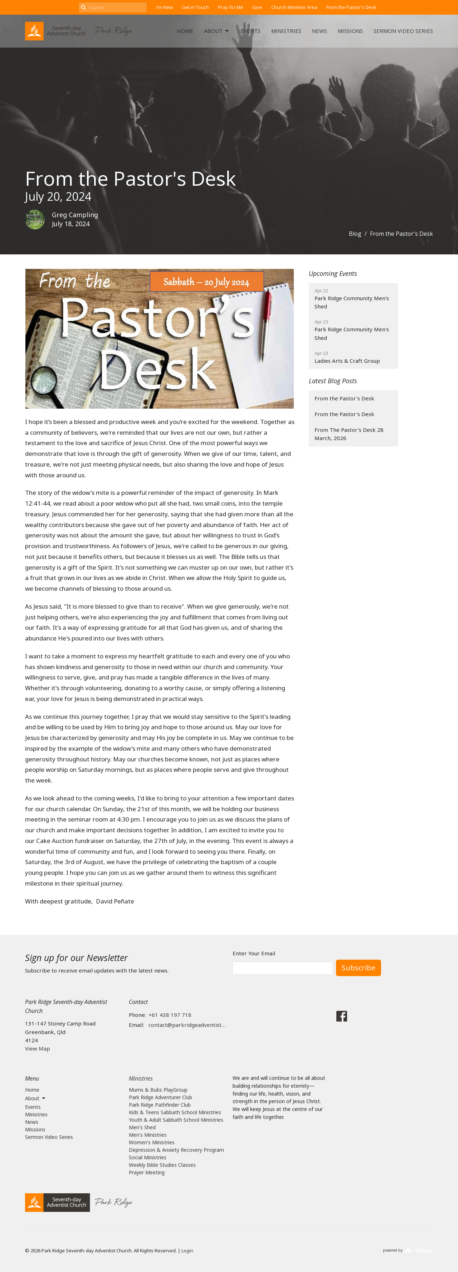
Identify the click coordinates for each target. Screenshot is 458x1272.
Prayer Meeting (147, 1172)
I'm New (164, 7)
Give (257, 7)
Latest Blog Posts (333, 380)
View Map (37, 1048)
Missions (350, 30)
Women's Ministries (152, 1142)
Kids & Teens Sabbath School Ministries (175, 1112)
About (217, 31)
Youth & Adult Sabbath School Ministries (176, 1119)
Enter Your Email (254, 953)
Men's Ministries (148, 1134)
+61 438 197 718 (169, 1014)
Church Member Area (294, 7)
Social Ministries (147, 1157)
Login (187, 1250)
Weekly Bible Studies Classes (162, 1164)
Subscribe (358, 968)
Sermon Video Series (403, 30)
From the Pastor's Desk (351, 7)
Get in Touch (195, 7)
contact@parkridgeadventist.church (186, 1024)
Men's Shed (142, 1127)
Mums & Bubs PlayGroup (158, 1089)
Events (250, 30)
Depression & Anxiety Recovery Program (176, 1149)
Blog (355, 234)
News (319, 30)
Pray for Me (230, 7)
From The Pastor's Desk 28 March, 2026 (349, 434)
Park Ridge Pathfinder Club (160, 1104)
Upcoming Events (333, 273)
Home (185, 30)
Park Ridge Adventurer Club (160, 1097)
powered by (408, 1250)
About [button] (36, 1098)
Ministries (286, 30)
